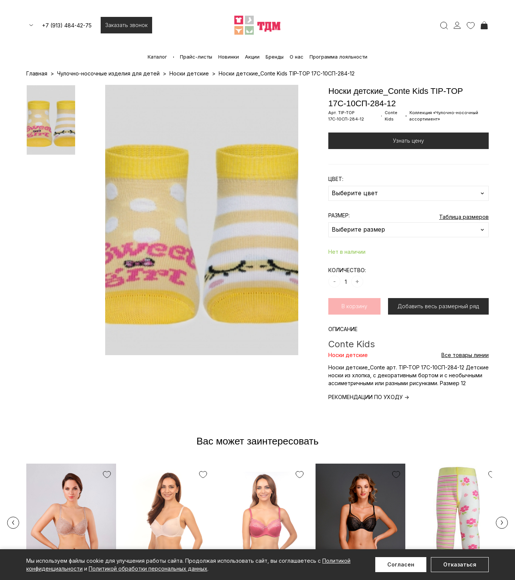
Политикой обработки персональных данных (148, 568)
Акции (252, 57)
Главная (36, 73)
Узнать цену (408, 140)
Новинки (228, 57)
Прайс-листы (196, 57)
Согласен (400, 564)
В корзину (354, 306)
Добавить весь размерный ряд (438, 306)
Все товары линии (465, 355)
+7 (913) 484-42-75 (67, 25)
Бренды (275, 57)
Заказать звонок (126, 25)
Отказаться (459, 564)
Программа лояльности (338, 57)
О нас (297, 57)
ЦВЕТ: (335, 179)
